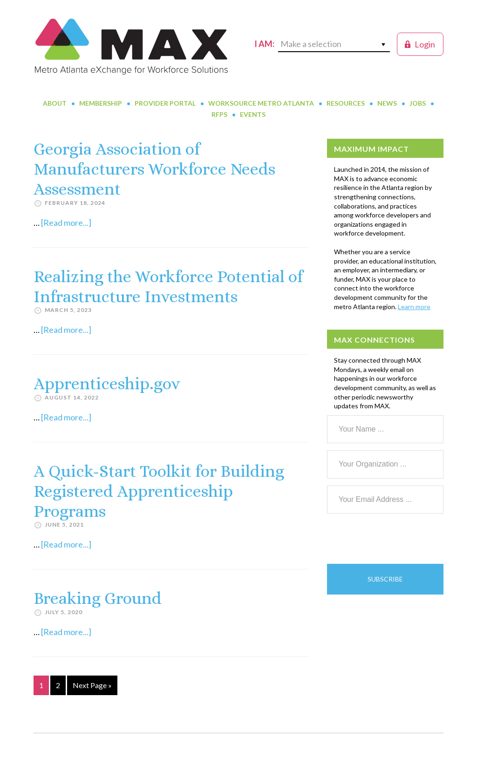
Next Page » (92, 687)
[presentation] (398, 539)
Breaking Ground (98, 598)
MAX (131, 46)
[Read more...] (66, 222)
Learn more (414, 307)
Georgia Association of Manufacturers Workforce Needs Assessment (154, 168)
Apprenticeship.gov (107, 383)
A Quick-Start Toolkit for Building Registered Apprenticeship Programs (159, 491)
